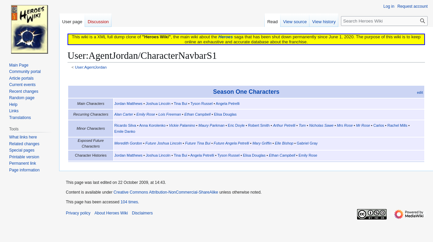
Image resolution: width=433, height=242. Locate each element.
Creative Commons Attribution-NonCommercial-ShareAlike (166, 192)
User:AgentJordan (91, 67)
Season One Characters (246, 91)
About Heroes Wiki (111, 213)
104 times (129, 202)
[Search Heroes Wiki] (384, 21)
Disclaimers (142, 213)
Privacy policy (78, 213)
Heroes (225, 36)
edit (420, 92)
